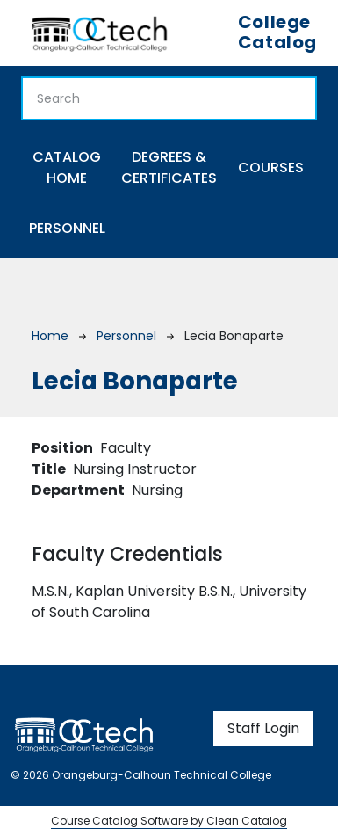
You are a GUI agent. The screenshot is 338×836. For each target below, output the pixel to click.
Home (50, 336)
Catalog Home (66, 167)
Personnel (67, 228)
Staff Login (263, 728)
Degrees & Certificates (169, 167)
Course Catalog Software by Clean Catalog (169, 820)
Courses (271, 167)
